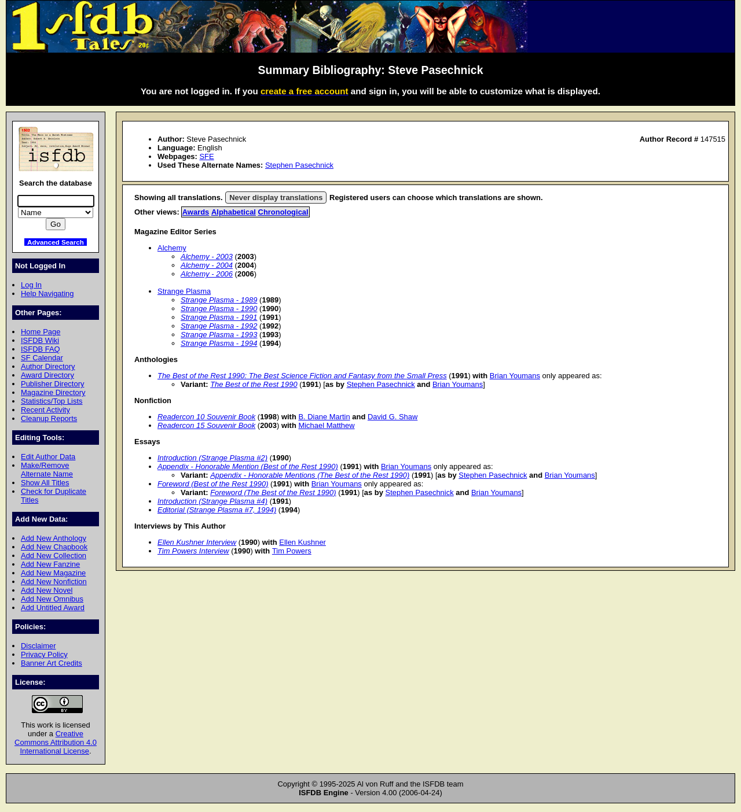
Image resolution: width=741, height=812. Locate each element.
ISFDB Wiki (40, 340)
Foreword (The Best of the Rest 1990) (273, 492)
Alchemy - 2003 (207, 256)
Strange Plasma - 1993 (219, 334)
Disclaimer (38, 645)
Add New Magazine (53, 573)
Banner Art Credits (51, 663)
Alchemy (171, 247)
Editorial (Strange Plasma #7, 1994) (216, 509)
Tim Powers (291, 551)
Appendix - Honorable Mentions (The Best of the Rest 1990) (309, 475)
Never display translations (275, 197)
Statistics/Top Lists (52, 401)
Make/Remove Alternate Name (47, 469)
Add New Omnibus (52, 599)
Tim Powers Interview (193, 551)
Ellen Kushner (302, 542)
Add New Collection (53, 555)
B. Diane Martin (324, 416)
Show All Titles (45, 482)
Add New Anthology (53, 538)
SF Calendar (42, 357)
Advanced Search (55, 242)
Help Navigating (47, 293)
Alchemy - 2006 (207, 274)
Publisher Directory (52, 383)
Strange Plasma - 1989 (219, 300)
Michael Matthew (326, 425)
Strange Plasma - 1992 (219, 326)
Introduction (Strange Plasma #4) (212, 501)
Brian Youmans (515, 375)
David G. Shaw (392, 416)
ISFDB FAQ (40, 349)
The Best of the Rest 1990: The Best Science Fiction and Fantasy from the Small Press (302, 375)
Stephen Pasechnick (299, 165)
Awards (196, 212)
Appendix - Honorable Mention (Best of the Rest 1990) (247, 466)
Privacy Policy (44, 654)
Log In (31, 284)
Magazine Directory (53, 392)
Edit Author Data (48, 456)
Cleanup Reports (49, 418)
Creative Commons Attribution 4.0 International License (55, 742)
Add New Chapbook (54, 546)
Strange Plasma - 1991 (219, 317)
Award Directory (47, 375)
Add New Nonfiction (54, 581)
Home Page (40, 331)
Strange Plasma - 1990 (219, 308)
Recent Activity (45, 409)
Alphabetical (233, 212)
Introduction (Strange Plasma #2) (212, 457)
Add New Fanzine (50, 564)
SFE (206, 156)
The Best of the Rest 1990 (254, 384)
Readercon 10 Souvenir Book (206, 416)
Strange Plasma (184, 291)
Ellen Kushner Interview (196, 542)
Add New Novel (46, 590)
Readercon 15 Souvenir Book (206, 425)
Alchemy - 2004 (207, 265)
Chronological (283, 212)
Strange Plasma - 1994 (219, 343)
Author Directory (48, 366)
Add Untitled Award (53, 607)
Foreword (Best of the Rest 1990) (213, 483)
